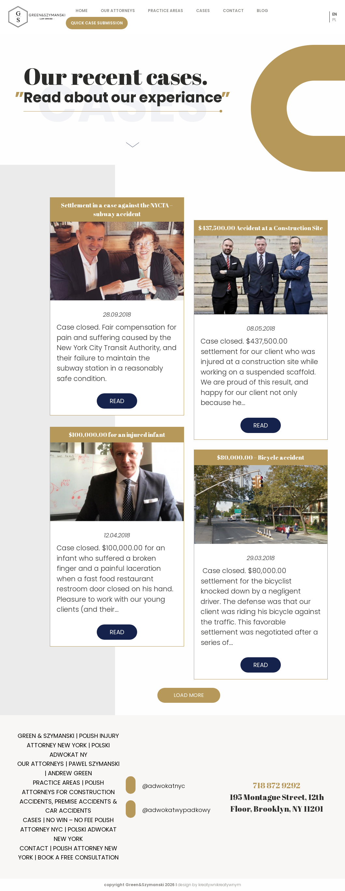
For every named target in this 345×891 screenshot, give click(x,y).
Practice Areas (165, 10)
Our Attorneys (118, 10)
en (334, 14)
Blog (262, 10)
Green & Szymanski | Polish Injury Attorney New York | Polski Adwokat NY (68, 745)
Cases (203, 10)
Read (117, 404)
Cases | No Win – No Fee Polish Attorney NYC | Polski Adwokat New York (68, 829)
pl (334, 19)
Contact (233, 10)
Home (82, 10)
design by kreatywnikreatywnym (209, 884)
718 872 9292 (276, 785)
